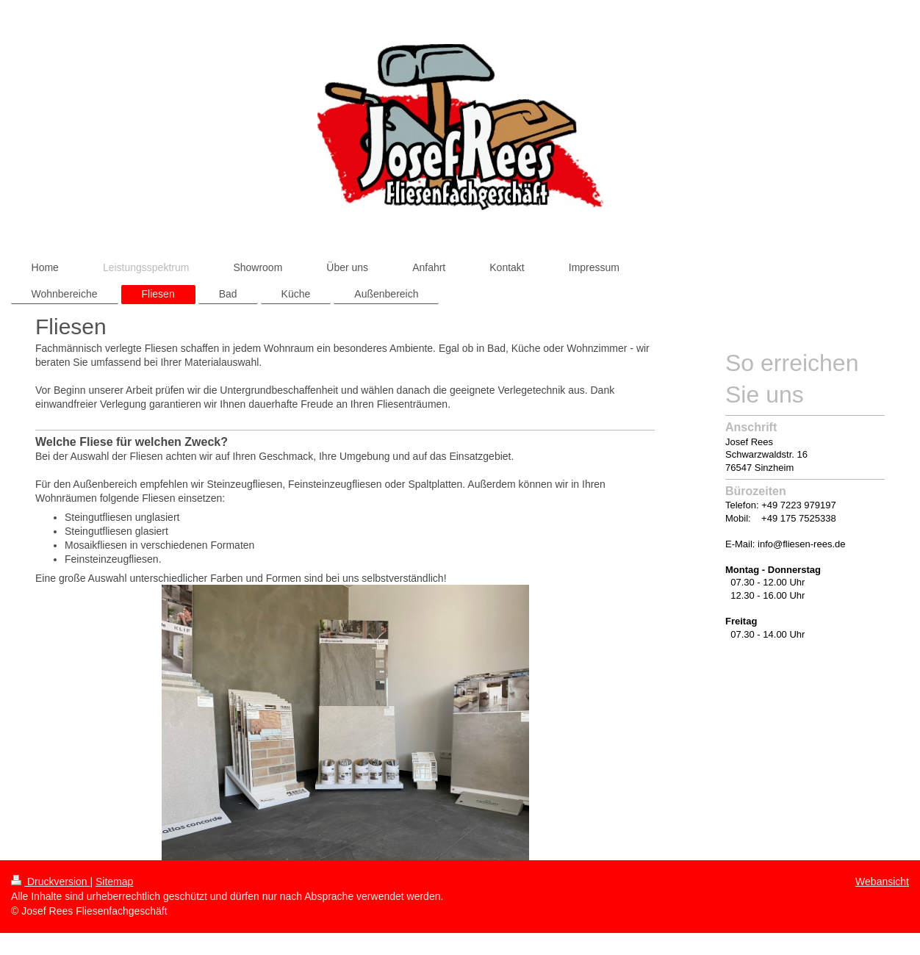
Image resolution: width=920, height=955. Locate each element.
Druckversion (50, 881)
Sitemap (114, 881)
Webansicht (882, 881)
